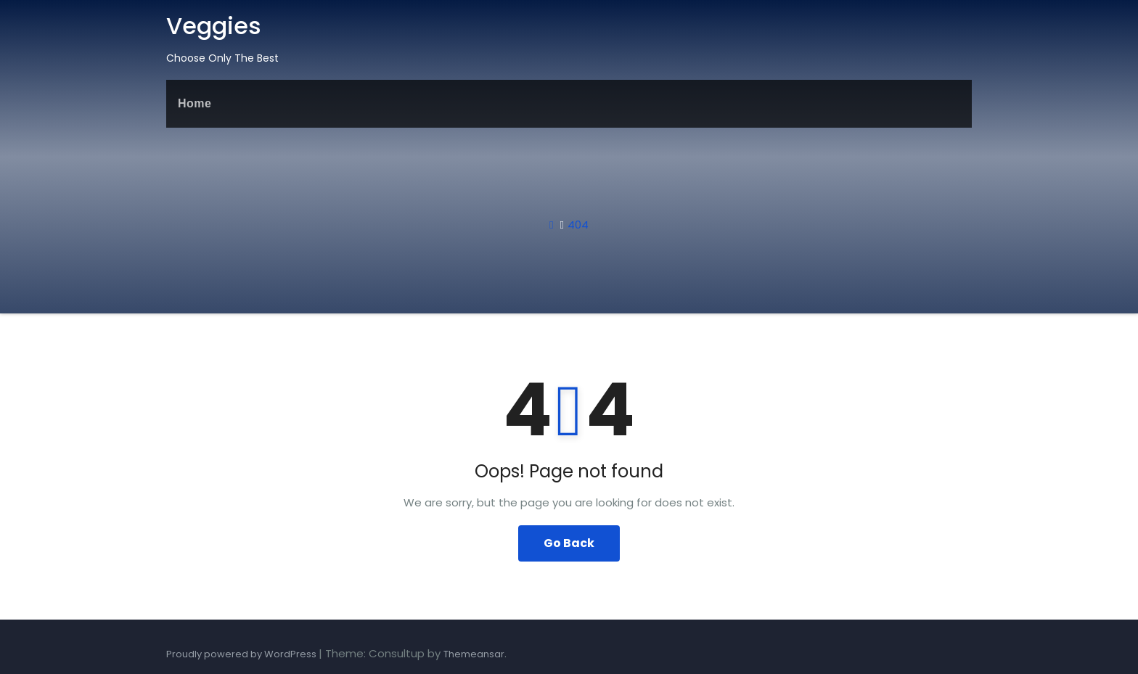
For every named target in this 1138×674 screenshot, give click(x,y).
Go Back (569, 543)
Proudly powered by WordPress (242, 654)
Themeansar (473, 654)
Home (194, 103)
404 (578, 224)
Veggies (213, 25)
